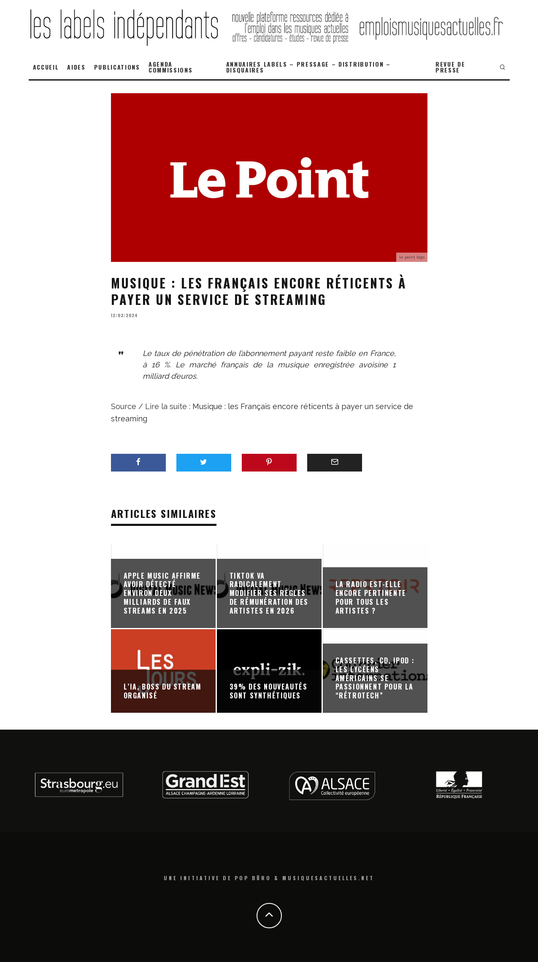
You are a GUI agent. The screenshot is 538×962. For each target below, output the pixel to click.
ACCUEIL (46, 66)
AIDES (76, 66)
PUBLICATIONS (117, 66)
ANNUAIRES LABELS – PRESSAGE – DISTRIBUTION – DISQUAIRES (308, 66)
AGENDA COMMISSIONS (170, 66)
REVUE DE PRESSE (450, 66)
